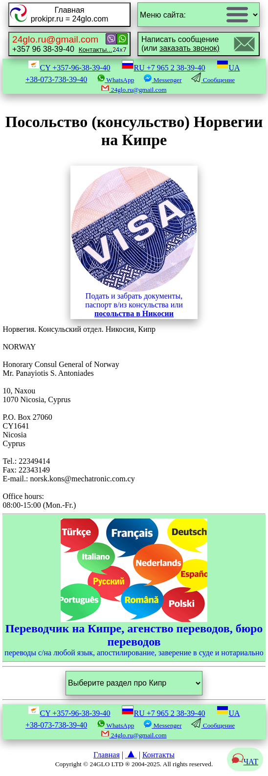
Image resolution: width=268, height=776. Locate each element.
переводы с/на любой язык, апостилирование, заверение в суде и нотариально (133, 587)
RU (163, 68)
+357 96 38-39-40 (62, 43)
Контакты (158, 755)
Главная (106, 755)
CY (69, 68)
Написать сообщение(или (180, 43)
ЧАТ (245, 761)
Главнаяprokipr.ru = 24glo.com (70, 14)
